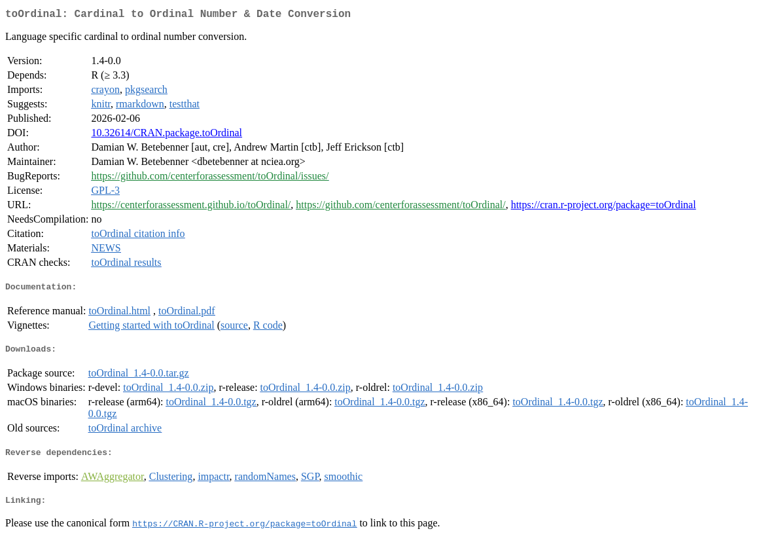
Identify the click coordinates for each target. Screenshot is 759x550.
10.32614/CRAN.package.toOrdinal (166, 135)
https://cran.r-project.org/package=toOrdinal (603, 207)
